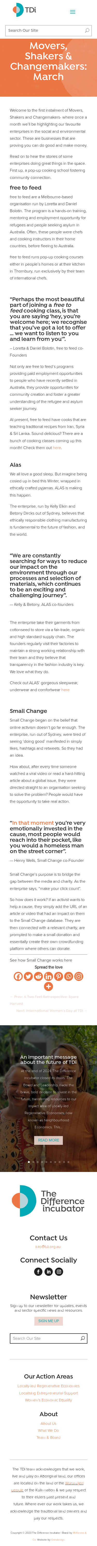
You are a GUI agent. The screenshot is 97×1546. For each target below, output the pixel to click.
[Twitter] (28, 976)
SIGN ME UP (48, 1321)
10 (68, 1162)
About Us (48, 1424)
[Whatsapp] (68, 976)
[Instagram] (78, 976)
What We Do (48, 1431)
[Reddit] (38, 976)
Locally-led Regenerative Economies (49, 1386)
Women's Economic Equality (48, 1400)
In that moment (33, 823)
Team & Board (48, 1438)
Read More (48, 1148)
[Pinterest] (58, 976)
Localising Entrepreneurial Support (48, 1393)
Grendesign (57, 1540)
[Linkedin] (48, 976)
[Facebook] (18, 976)
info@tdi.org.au (48, 1247)
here (57, 448)
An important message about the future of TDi (48, 1068)
